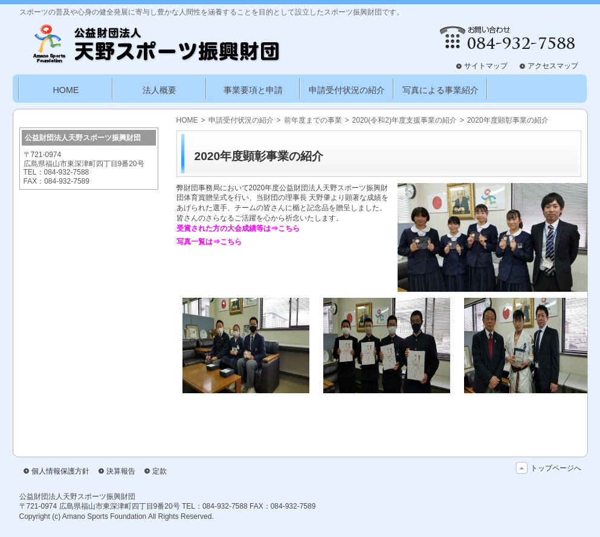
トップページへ (556, 468)
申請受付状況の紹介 (241, 120)
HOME (187, 120)
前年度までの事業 (313, 120)
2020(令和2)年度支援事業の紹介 (404, 120)
